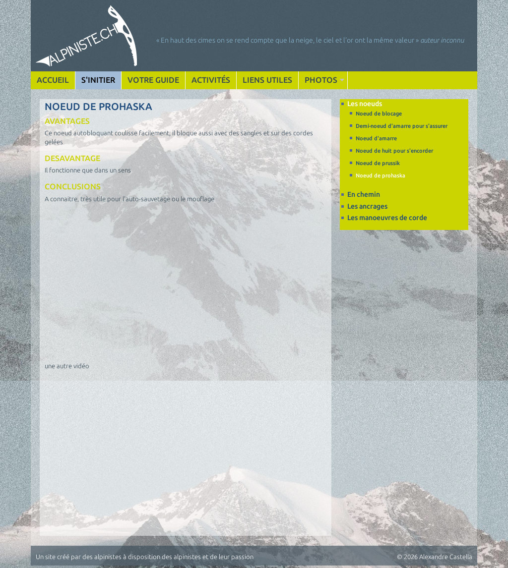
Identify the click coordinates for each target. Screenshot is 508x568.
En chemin (363, 194)
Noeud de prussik (378, 163)
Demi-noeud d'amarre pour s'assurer (401, 126)
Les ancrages (367, 206)
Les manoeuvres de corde (387, 218)
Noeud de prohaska (380, 175)
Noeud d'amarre (376, 138)
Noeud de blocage (379, 113)
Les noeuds (364, 104)
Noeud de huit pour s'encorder (394, 151)
